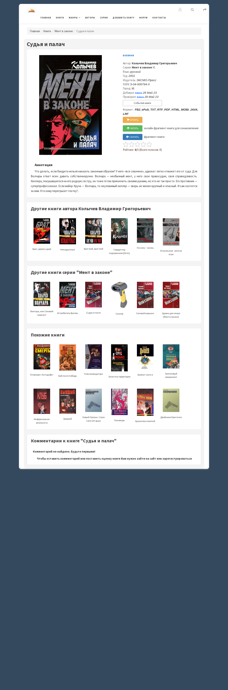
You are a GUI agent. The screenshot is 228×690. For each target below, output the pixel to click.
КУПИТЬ (133, 120)
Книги (60, 17)
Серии (104, 17)
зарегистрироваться (177, 458)
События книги (142, 103)
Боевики (128, 55)
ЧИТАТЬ (132, 128)
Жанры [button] (73, 17)
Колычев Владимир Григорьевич (154, 63)
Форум (143, 17)
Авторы (90, 17)
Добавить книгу (123, 17)
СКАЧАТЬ (132, 137)
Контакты (159, 17)
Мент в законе (63, 31)
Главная (45, 17)
